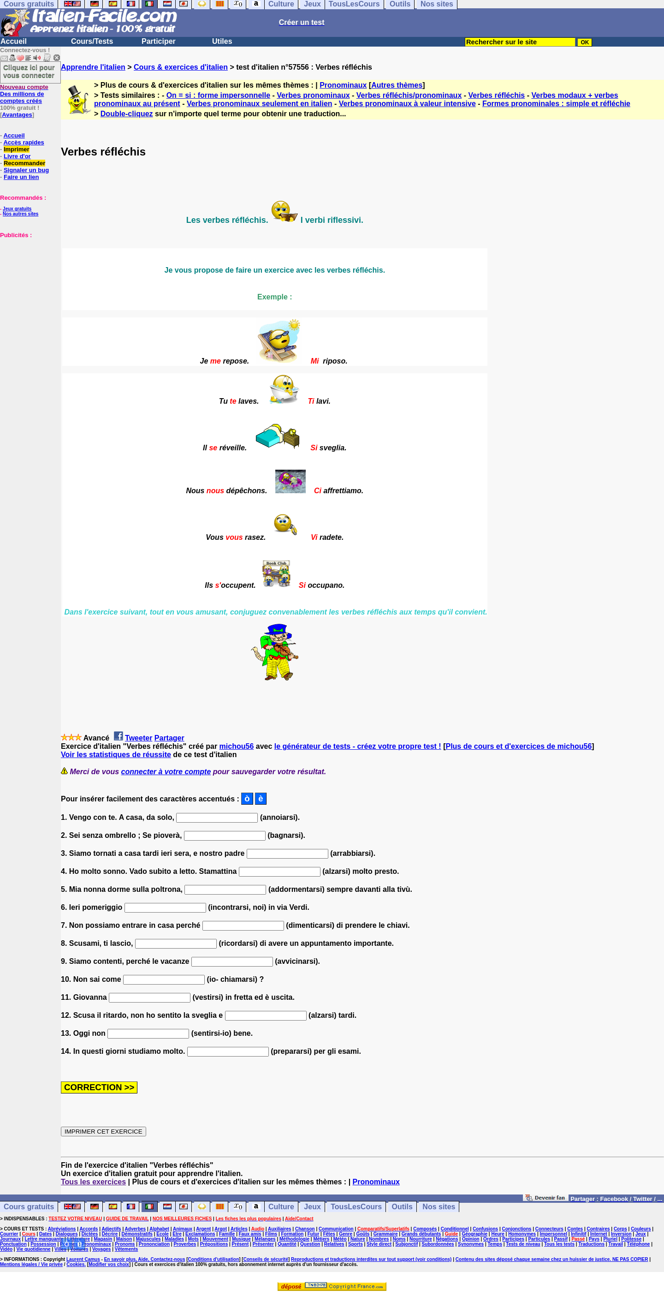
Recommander (24, 163)
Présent (240, 1244)
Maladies (174, 1239)
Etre (176, 1233)
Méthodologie (294, 1239)
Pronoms (125, 1244)
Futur (314, 1233)
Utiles (222, 41)
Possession (43, 1244)
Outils (402, 1207)
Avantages (17, 114)
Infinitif (578, 1233)
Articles (239, 1228)
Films (271, 1233)
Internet (598, 1233)
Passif (561, 1239)
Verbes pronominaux (313, 95)
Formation (292, 1233)
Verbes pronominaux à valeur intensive (407, 104)
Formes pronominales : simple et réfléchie (556, 104)
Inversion (621, 1233)
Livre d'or (17, 156)
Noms (399, 1239)
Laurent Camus (83, 1259)
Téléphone (638, 1244)
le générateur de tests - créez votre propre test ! (357, 746)
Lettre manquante (43, 1239)
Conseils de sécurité (265, 1259)
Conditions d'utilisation (213, 1259)
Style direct (379, 1244)
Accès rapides (23, 142)
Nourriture (420, 1239)
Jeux (312, 1207)
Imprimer (17, 149)
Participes (513, 1239)
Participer (159, 41)
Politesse (631, 1239)
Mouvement (215, 1239)
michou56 (236, 746)
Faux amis (250, 1233)
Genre (345, 1233)
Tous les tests (559, 1244)
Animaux (182, 1228)
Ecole (162, 1233)
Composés (425, 1228)
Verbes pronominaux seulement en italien (259, 104)
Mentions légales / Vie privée (31, 1264)
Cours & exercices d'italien (181, 67)
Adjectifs (111, 1228)
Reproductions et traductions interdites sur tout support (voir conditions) (371, 1259)
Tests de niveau (523, 1244)
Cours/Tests (92, 41)
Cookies (75, 1264)
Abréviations (62, 1228)
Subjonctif (406, 1244)
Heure (497, 1233)
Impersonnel (553, 1233)
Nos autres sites (20, 213)
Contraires (598, 1228)
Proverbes (184, 1244)
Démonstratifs (137, 1233)
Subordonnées (438, 1244)
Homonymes (522, 1233)
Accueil (13, 41)
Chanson (305, 1228)
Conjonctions (517, 1228)
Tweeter (138, 738)
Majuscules (148, 1239)
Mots (193, 1239)
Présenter (263, 1244)
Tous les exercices (93, 1182)
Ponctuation (13, 1244)
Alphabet (159, 1228)
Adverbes (135, 1228)
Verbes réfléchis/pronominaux (409, 95)
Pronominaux (343, 85)
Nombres (379, 1239)
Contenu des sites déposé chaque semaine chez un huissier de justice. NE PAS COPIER (552, 1259)
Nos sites (438, 1207)
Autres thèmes (396, 85)
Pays (594, 1239)
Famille (227, 1233)
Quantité (287, 1244)
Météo (340, 1239)
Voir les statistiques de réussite (116, 754)
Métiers (321, 1239)
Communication (336, 1228)
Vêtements (126, 1249)
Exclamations (200, 1233)
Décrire (110, 1233)
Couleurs (641, 1228)
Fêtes (329, 1233)
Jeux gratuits (17, 208)
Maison (124, 1239)
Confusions (485, 1228)
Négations (447, 1239)
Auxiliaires (279, 1228)
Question (310, 1244)
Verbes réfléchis (496, 95)
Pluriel (610, 1239)
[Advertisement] (27, 285)
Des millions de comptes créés (24, 94)
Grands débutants (421, 1233)
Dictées (90, 1233)
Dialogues (67, 1233)
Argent (203, 1228)
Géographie (474, 1233)
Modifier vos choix (109, 1264)
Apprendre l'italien (93, 67)
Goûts (362, 1233)
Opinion (471, 1239)
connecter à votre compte (166, 772)
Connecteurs (549, 1228)
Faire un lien (21, 176)
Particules (539, 1239)
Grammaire (386, 1233)
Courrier (9, 1233)
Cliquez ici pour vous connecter (29, 71)
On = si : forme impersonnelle (218, 95)
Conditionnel (455, 1228)
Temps (494, 1244)
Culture (281, 1207)
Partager (169, 738)
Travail (615, 1244)
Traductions (591, 1244)
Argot (220, 1228)
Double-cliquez (127, 114)
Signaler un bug (26, 170)
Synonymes (471, 1244)
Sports (355, 1244)
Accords (88, 1228)
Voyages (101, 1249)
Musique (241, 1239)
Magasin (103, 1239)
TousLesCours (356, 1207)
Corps (620, 1228)
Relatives (334, 1244)
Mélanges (265, 1239)
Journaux (10, 1239)
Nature (357, 1239)
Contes (575, 1228)
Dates (45, 1233)
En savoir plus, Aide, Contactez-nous (144, 1259)
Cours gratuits (29, 1207)
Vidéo (6, 1249)
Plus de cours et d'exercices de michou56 (518, 746)
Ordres (490, 1239)
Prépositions (214, 1244)
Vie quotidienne (33, 1249)
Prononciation (154, 1244)
